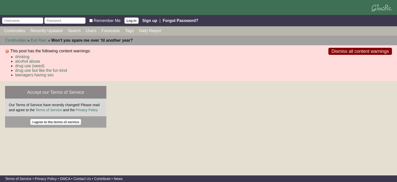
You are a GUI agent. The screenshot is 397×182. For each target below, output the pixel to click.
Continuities (14, 31)
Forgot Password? (180, 20)
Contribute (102, 179)
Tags (129, 31)
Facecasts (111, 31)
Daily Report (150, 31)
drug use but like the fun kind (41, 70)
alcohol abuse (27, 61)
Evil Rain (39, 40)
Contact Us (82, 179)
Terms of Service (49, 110)
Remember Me (107, 20)
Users (91, 31)
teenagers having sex (34, 75)
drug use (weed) (30, 66)
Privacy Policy (87, 110)
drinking (22, 57)
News (118, 179)
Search (74, 31)
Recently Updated (46, 31)
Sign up (149, 20)
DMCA (65, 179)
